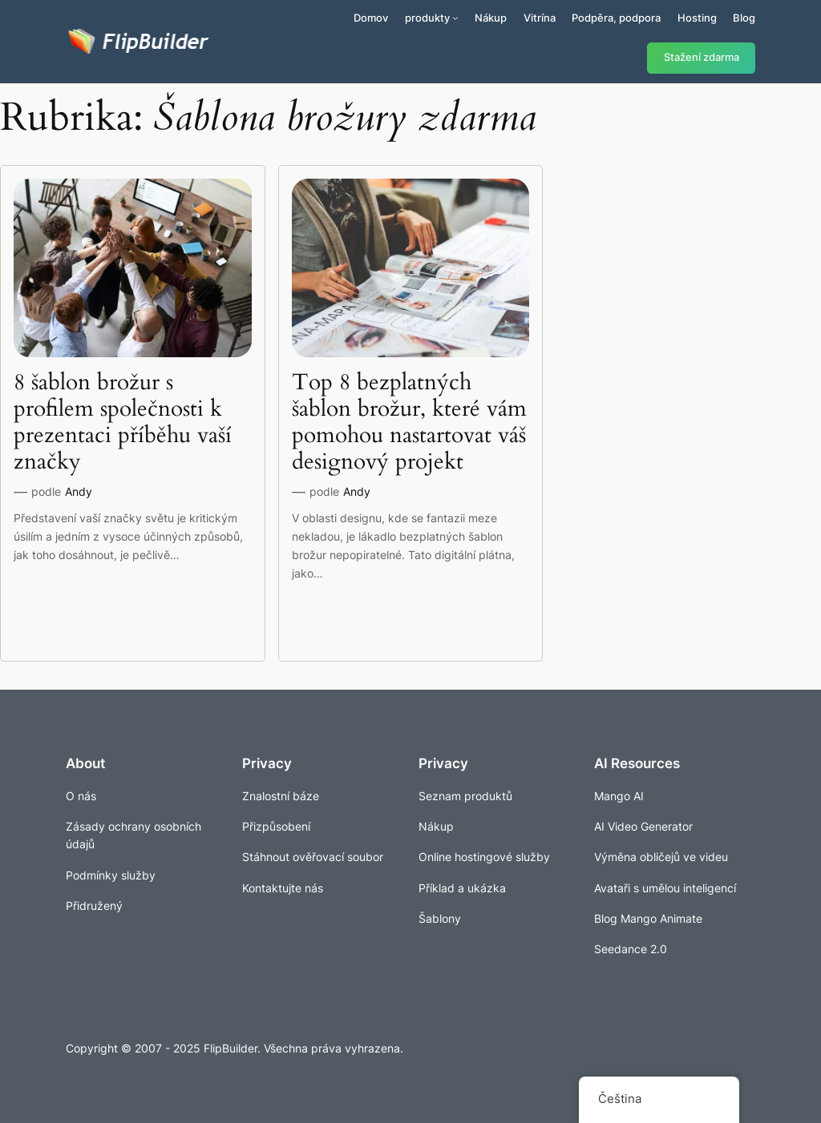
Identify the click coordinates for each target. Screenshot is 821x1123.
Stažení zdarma (701, 57)
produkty (427, 17)
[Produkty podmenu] (455, 17)
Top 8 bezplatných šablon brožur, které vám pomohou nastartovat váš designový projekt (409, 422)
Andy (78, 491)
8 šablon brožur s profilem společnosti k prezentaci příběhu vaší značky (123, 422)
